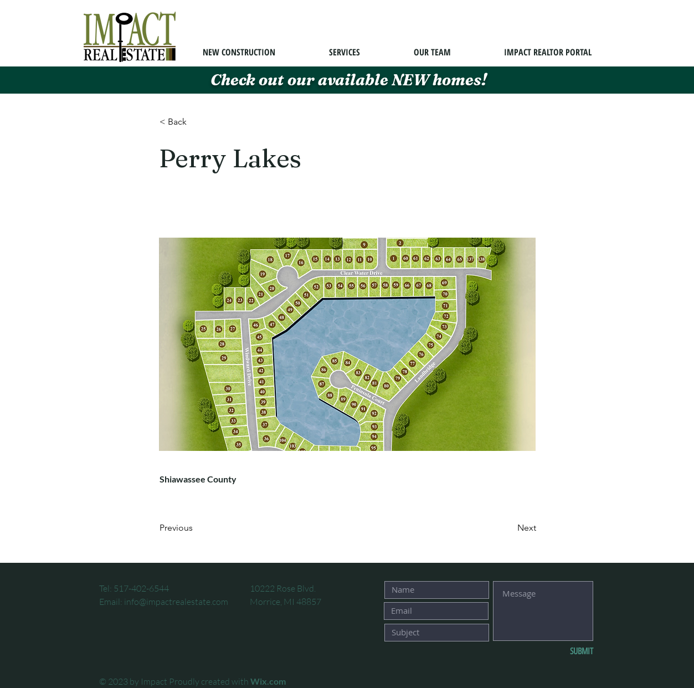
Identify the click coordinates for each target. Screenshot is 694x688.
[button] (196, 122)
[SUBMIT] (556, 652)
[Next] (508, 528)
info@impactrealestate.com (176, 601)
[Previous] (196, 528)
